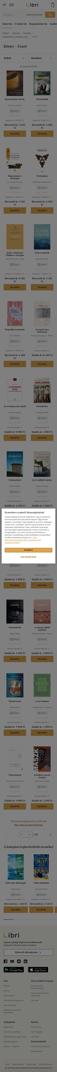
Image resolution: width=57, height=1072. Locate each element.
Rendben (28, 550)
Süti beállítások (28, 557)
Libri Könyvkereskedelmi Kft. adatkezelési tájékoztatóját (23, 540)
